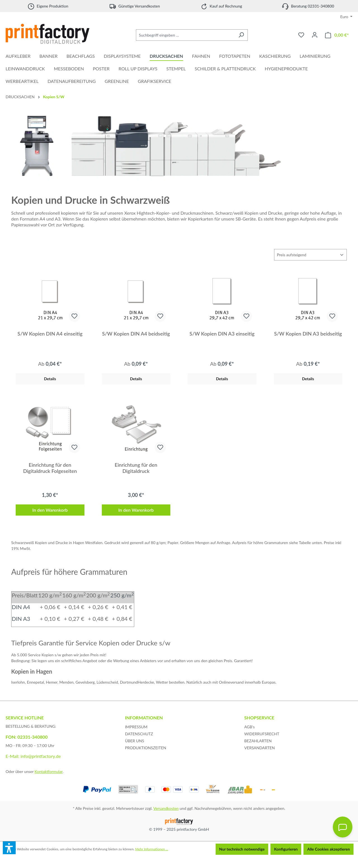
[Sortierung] (310, 254)
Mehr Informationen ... (151, 849)
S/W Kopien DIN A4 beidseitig (136, 334)
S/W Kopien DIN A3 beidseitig (308, 334)
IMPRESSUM (136, 726)
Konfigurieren (286, 849)
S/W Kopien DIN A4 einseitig (50, 334)
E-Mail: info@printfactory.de (33, 756)
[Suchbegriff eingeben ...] (185, 35)
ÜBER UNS (134, 740)
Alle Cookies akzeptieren (328, 849)
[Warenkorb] (336, 35)
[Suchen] (241, 35)
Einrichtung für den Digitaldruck (136, 468)
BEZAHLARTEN (258, 740)
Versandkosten (165, 808)
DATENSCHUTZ (139, 733)
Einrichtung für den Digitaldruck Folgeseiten (50, 468)
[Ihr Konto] (314, 34)
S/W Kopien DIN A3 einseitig (222, 334)
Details (50, 378)
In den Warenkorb (50, 510)
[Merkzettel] (301, 34)
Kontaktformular (49, 771)
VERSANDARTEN (259, 747)
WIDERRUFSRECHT (261, 733)
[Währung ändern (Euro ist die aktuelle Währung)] (346, 16)
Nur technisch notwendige (242, 849)
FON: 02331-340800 (27, 736)
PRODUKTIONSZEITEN (145, 747)
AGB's (249, 726)
